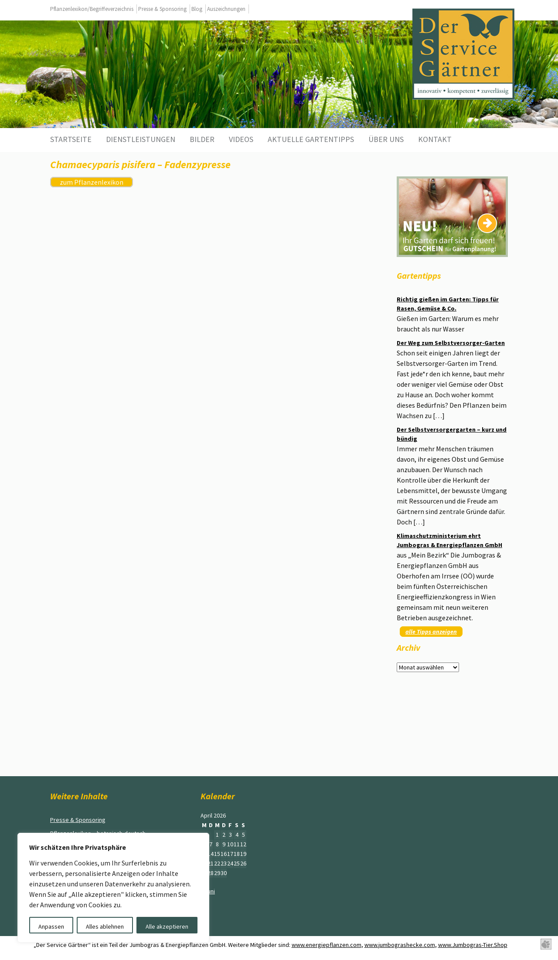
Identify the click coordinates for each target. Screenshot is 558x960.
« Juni (208, 891)
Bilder (202, 139)
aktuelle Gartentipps (311, 139)
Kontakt (435, 139)
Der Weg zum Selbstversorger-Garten (451, 343)
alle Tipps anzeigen (431, 631)
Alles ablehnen (105, 926)
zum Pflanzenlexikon (91, 182)
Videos (241, 139)
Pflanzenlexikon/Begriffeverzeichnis (91, 9)
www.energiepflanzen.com (326, 945)
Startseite (71, 139)
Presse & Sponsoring (162, 9)
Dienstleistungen (140, 139)
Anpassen (51, 926)
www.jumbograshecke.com (399, 945)
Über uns (386, 139)
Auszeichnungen (226, 9)
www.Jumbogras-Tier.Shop (472, 945)
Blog (196, 9)
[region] (113, 888)
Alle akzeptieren (167, 926)
